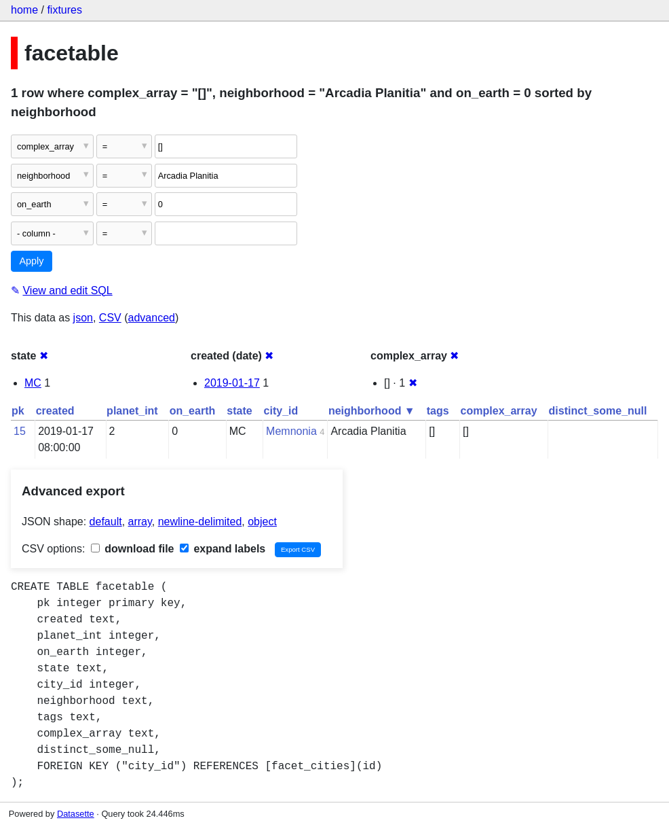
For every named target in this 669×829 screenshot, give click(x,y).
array (140, 521)
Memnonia (291, 431)
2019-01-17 (232, 383)
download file (132, 548)
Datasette (75, 814)
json (83, 317)
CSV (110, 317)
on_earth (193, 411)
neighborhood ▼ (371, 411)
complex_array (499, 411)
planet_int (132, 411)
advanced (151, 317)
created (55, 411)
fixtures (64, 10)
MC (32, 383)
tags (438, 411)
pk (18, 411)
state (239, 411)
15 (20, 431)
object (262, 521)
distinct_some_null (598, 411)
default (106, 521)
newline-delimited (200, 521)
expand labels (222, 548)
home (24, 10)
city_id (281, 411)
